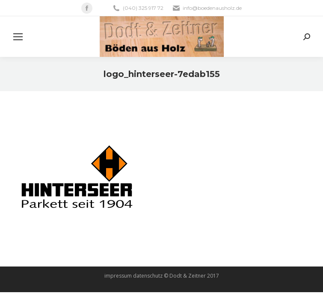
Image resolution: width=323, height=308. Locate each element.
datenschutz (148, 275)
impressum (118, 275)
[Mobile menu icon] (18, 37)
